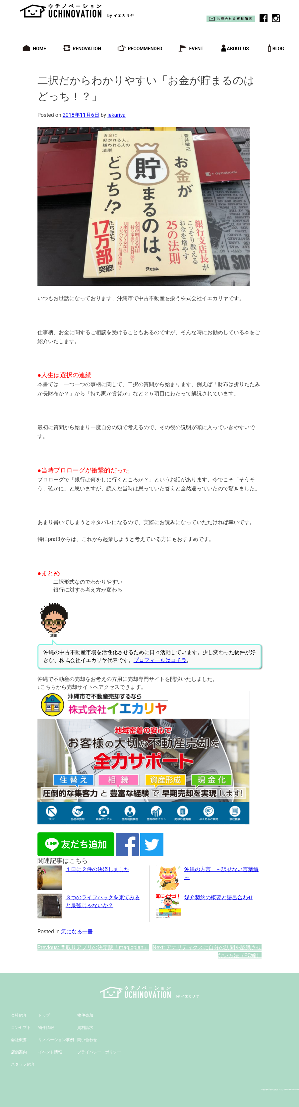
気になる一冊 (77, 931)
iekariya (116, 115)
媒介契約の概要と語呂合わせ (218, 897)
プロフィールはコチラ (160, 660)
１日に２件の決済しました (97, 869)
